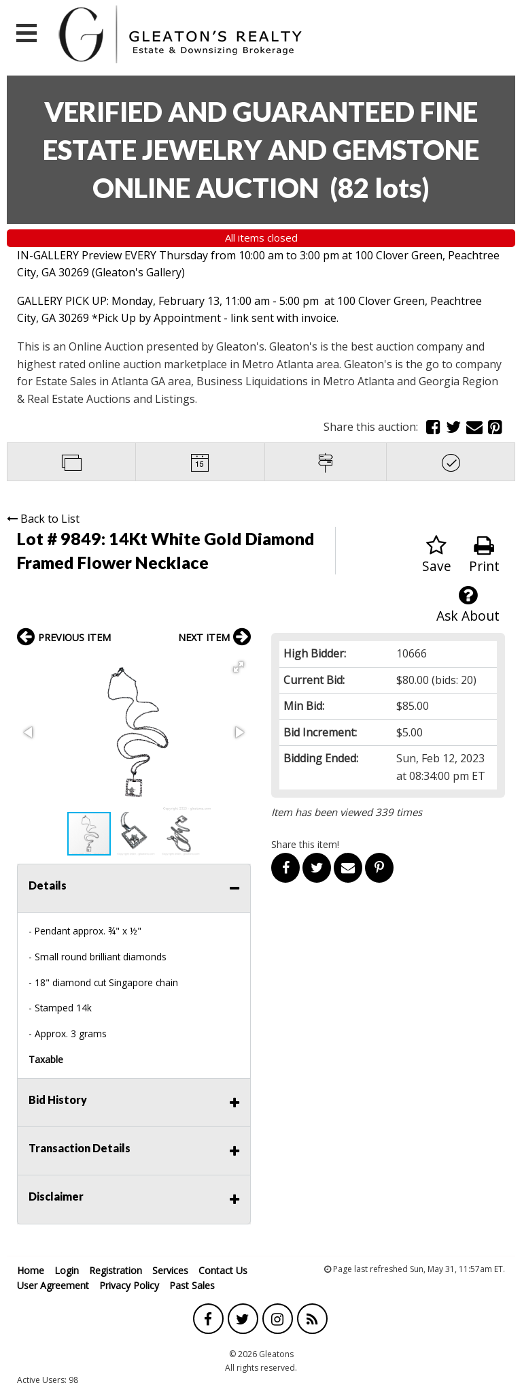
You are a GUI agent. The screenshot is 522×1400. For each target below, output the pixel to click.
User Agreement (53, 1285)
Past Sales (192, 1285)
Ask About (468, 605)
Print (484, 555)
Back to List (43, 518)
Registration (115, 1270)
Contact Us (222, 1270)
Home (30, 1270)
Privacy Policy (129, 1285)
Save (436, 555)
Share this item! (305, 844)
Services (170, 1270)
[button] (238, 667)
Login (66, 1270)
